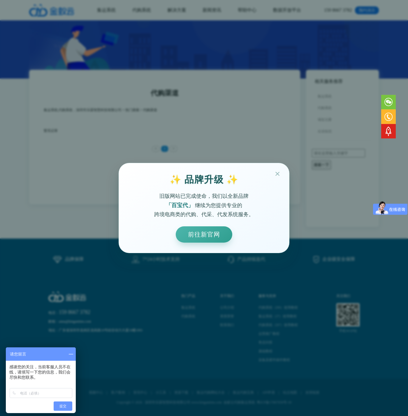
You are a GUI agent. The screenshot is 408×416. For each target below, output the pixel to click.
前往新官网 (204, 234)
